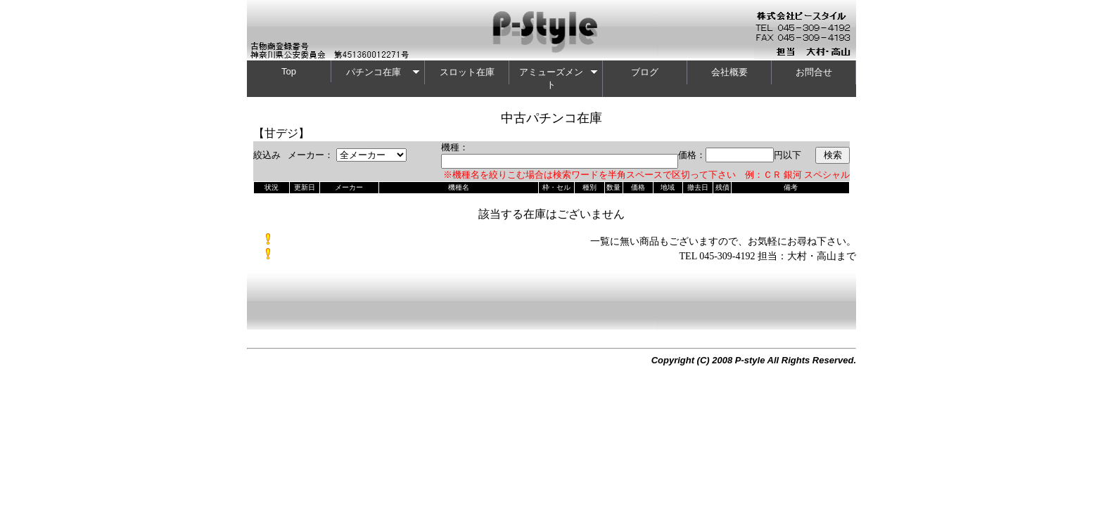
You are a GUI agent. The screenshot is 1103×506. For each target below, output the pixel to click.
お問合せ (814, 72)
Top (288, 71)
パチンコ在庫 (383, 72)
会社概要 (729, 72)
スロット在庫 (467, 72)
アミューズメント (558, 78)
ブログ (644, 72)
